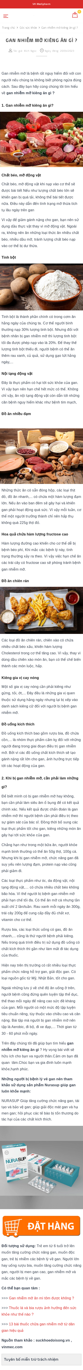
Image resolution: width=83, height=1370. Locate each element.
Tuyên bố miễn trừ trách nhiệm (31, 1360)
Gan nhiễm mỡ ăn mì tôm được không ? (41, 1298)
